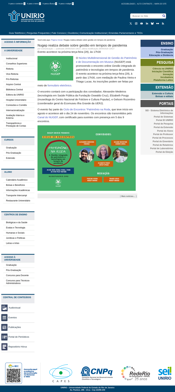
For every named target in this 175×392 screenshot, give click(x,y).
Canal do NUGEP (48, 117)
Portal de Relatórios (163, 145)
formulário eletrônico (59, 85)
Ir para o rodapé (66, 3)
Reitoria (9, 69)
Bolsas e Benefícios (15, 185)
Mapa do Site (160, 4)
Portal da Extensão (163, 127)
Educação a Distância (161, 55)
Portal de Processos (162, 138)
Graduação (11, 147)
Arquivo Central (13, 84)
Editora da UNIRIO (15, 95)
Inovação (168, 74)
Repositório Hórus (14, 346)
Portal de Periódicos (15, 336)
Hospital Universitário (16, 100)
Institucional (11, 58)
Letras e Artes (12, 243)
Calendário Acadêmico (17, 180)
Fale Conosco (59, 33)
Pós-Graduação (13, 153)
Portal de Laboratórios (161, 148)
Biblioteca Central (14, 89)
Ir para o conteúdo (17, 3)
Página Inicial (56, 40)
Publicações (11, 327)
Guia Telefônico (17, 33)
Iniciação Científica (162, 71)
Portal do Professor (163, 134)
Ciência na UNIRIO (163, 68)
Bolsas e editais (164, 96)
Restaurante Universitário (18, 200)
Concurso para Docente (17, 275)
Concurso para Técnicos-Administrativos (18, 282)
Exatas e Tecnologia (15, 227)
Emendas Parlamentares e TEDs (126, 33)
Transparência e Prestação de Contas (16, 124)
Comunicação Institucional (93, 33)
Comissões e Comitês (16, 105)
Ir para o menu (34, 3)
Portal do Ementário (163, 141)
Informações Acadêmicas (18, 190)
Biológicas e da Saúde (16, 222)
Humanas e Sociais (15, 233)
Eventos (9, 317)
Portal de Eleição (164, 152)
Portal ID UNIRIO (164, 120)
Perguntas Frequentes (38, 33)
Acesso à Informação (17, 42)
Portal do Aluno (165, 131)
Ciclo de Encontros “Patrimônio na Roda (86, 109)
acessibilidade (128, 4)
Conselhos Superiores (16, 63)
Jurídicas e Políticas (15, 238)
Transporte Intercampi (16, 195)
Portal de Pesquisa (163, 123)
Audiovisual (15, 307)
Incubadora (167, 77)
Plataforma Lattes (163, 80)
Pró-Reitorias (12, 79)
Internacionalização (15, 110)
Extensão (10, 158)
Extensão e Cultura (162, 93)
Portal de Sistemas (163, 117)
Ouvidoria (73, 33)
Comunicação (47, 49)
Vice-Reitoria (12, 74)
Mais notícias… (128, 196)
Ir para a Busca (50, 3)
